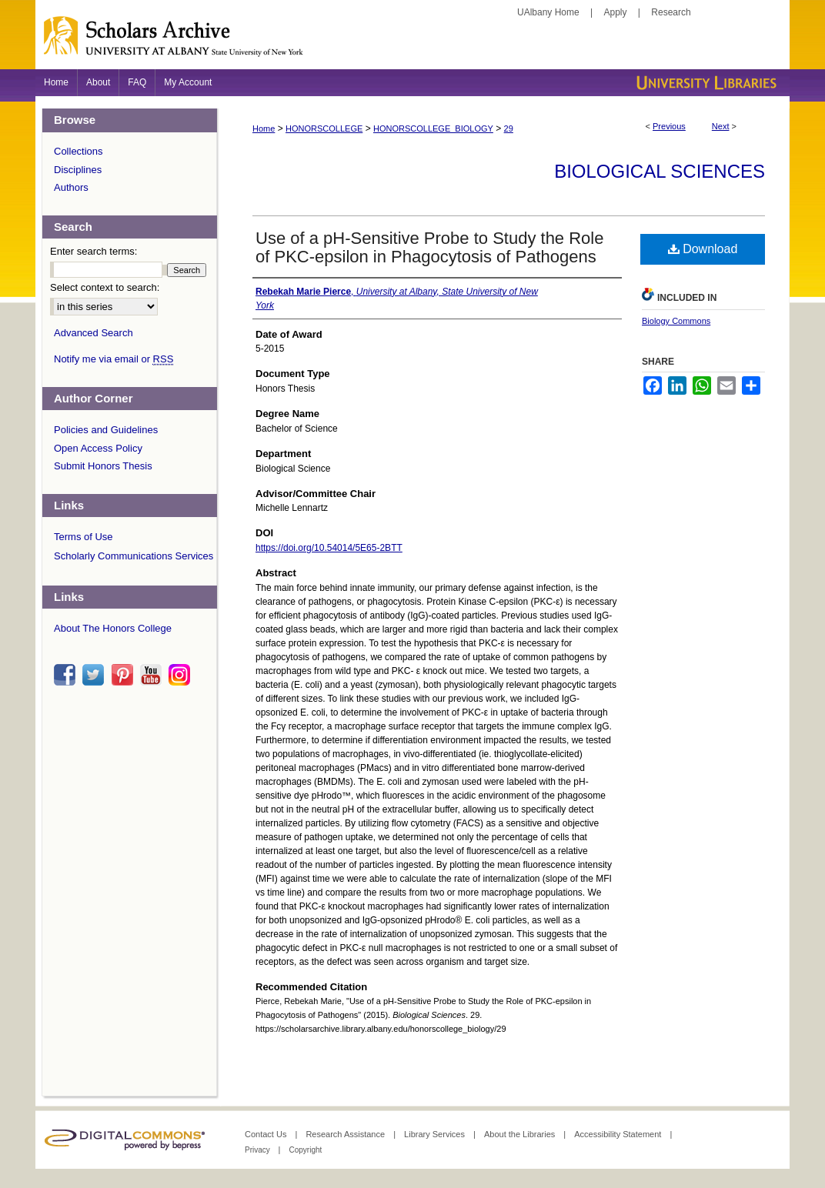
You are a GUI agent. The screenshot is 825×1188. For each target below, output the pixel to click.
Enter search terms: (93, 251)
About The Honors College (113, 628)
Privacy (258, 1150)
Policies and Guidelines (106, 429)
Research (670, 12)
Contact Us (267, 1134)
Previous (669, 126)
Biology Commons (676, 320)
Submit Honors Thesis (103, 466)
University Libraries (705, 82)
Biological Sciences (659, 171)
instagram (182, 675)
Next (721, 126)
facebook (67, 675)
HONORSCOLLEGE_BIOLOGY (433, 128)
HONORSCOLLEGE (324, 128)
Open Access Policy (98, 448)
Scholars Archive (412, 42)
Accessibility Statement (618, 1134)
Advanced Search (93, 333)
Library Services (435, 1134)
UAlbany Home (548, 12)
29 (508, 128)
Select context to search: (104, 287)
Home (263, 128)
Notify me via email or (113, 359)
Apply (615, 12)
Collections (78, 151)
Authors (71, 187)
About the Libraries (520, 1134)
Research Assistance (346, 1134)
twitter (95, 675)
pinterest (125, 675)
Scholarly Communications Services (133, 556)
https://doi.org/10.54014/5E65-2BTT (329, 547)
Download (703, 248)
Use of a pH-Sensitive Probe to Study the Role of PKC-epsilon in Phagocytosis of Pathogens (429, 247)
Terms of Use (83, 536)
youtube (153, 675)
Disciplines (78, 169)
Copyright (305, 1150)
